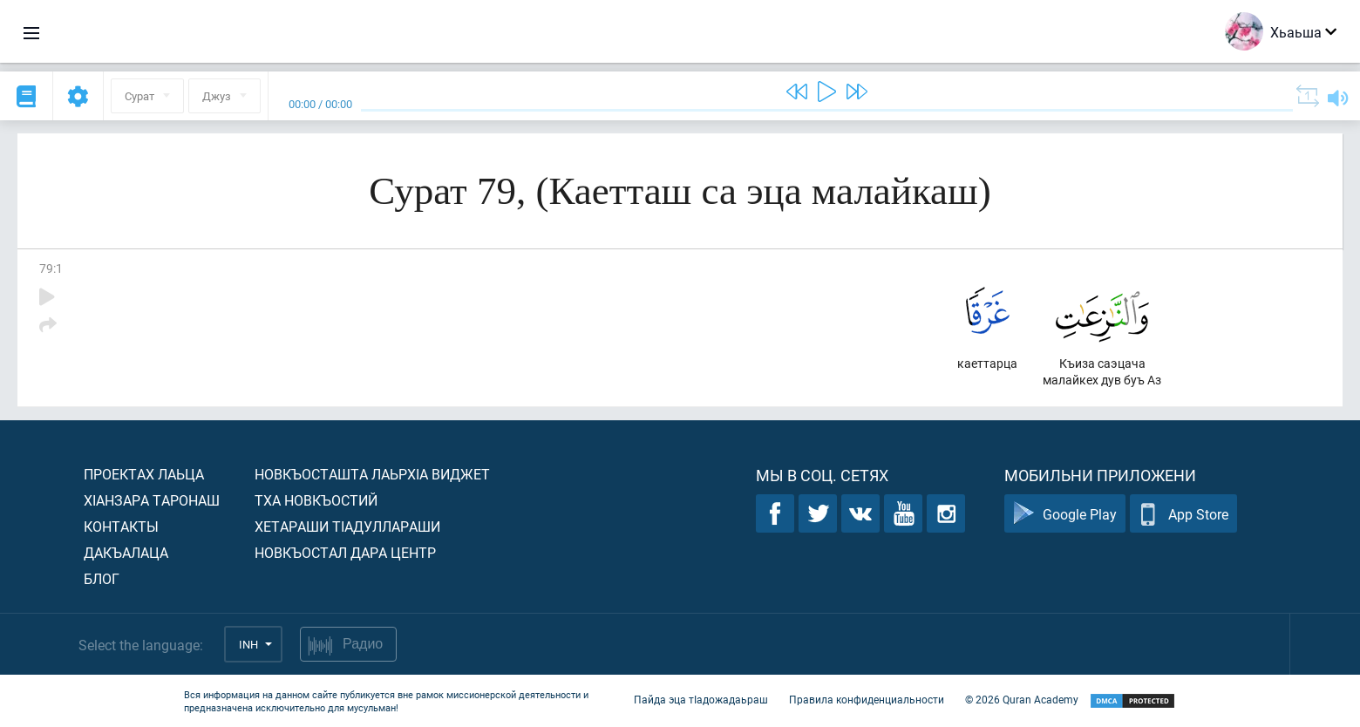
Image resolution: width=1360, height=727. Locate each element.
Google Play (1065, 513)
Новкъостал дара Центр (345, 552)
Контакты (121, 526)
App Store (1183, 513)
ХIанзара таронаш (152, 500)
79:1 (51, 268)
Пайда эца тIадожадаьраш (701, 699)
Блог (101, 578)
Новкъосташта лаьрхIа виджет (372, 474)
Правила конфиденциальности (866, 699)
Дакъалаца (126, 552)
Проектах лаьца (144, 474)
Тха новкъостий (316, 500)
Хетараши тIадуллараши (347, 526)
